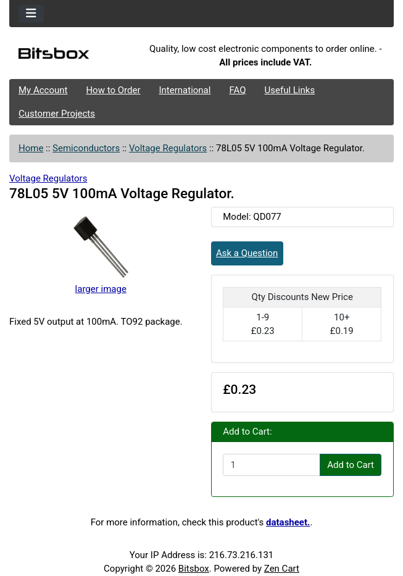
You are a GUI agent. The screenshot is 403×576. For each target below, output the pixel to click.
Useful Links (290, 90)
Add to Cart (350, 464)
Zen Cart (281, 568)
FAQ (237, 90)
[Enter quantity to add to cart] (271, 465)
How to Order (113, 90)
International (184, 90)
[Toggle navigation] (31, 14)
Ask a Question (247, 253)
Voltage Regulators (168, 148)
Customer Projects (57, 113)
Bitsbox (193, 568)
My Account (43, 90)
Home (31, 148)
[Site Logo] (73, 56)
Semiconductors (86, 148)
